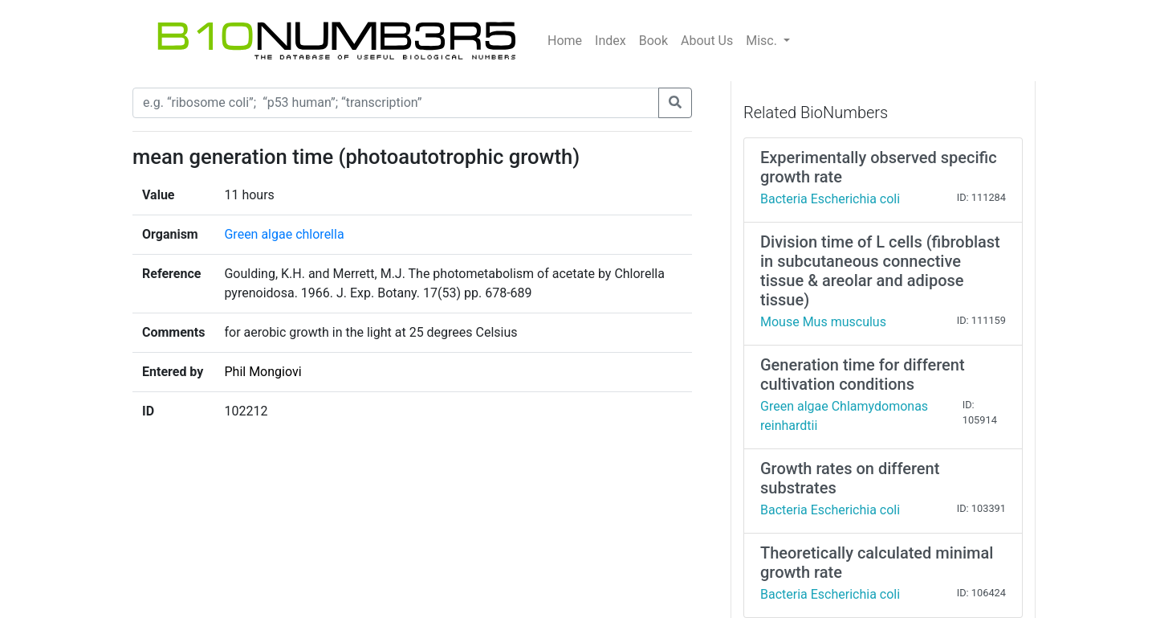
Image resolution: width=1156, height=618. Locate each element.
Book (653, 40)
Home (564, 40)
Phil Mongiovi (262, 371)
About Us (707, 40)
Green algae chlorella (284, 234)
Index (610, 40)
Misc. (763, 40)
